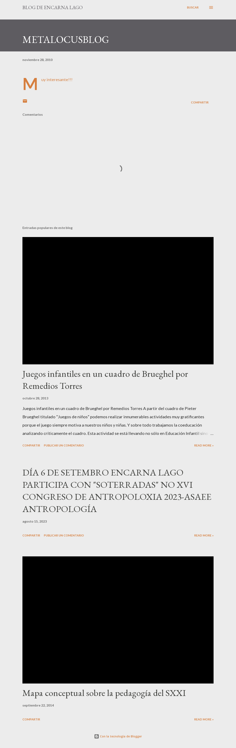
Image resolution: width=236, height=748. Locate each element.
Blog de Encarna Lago (52, 7)
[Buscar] (193, 7)
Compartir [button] (200, 102)
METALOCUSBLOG (65, 39)
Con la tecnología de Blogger (118, 736)
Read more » (204, 445)
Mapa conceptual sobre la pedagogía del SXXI (104, 693)
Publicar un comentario (64, 445)
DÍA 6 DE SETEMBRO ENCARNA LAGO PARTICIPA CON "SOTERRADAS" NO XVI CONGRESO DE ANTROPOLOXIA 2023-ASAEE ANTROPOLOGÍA (116, 490)
